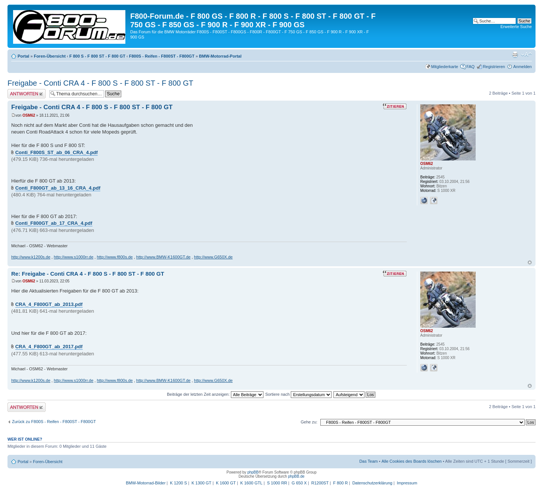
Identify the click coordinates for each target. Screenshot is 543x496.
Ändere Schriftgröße (526, 54)
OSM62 (28, 115)
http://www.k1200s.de (31, 257)
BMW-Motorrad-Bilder (145, 483)
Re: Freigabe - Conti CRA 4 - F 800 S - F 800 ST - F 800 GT (87, 273)
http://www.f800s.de (115, 257)
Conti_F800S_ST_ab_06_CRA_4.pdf (56, 152)
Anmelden (522, 66)
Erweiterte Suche (516, 26)
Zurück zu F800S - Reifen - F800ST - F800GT (54, 421)
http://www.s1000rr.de (74, 257)
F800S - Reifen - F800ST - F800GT (162, 56)
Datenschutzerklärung (372, 483)
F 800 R (340, 483)
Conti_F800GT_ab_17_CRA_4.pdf (53, 223)
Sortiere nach (298, 394)
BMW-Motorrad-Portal (220, 56)
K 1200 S (178, 483)
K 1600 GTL (251, 483)
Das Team (368, 461)
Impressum (407, 483)
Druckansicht (515, 54)
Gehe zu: (309, 422)
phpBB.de (296, 476)
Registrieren (494, 66)
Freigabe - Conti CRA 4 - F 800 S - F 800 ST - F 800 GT (100, 83)
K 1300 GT (201, 483)
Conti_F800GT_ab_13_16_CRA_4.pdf (58, 188)
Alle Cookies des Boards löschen (411, 461)
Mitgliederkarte (444, 66)
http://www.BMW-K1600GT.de (163, 257)
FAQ (470, 66)
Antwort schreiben (26, 93)
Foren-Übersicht (49, 56)
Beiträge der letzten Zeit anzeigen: (215, 394)
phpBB (253, 472)
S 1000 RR (277, 483)
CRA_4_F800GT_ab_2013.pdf (49, 304)
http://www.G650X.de (213, 257)
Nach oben (530, 262)
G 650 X (299, 483)
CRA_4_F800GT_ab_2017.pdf (49, 346)
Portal (23, 56)
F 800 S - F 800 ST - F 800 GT (97, 56)
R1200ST (320, 483)
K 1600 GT (226, 483)
